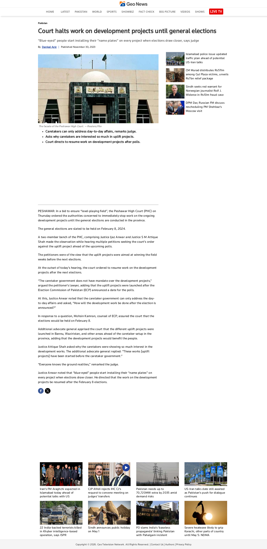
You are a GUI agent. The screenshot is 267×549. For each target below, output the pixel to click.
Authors (169, 544)
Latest (65, 11)
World (97, 11)
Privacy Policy (183, 544)
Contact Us (157, 544)
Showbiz (127, 11)
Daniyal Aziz (49, 47)
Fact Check (146, 11)
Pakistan (81, 11)
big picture (167, 11)
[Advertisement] (98, 174)
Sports (112, 11)
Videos (185, 11)
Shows (200, 11)
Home (50, 11)
